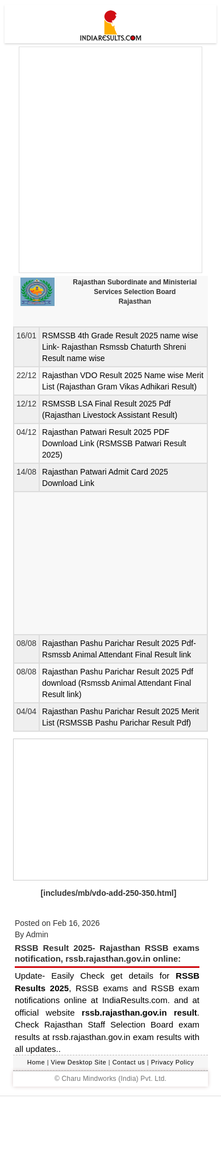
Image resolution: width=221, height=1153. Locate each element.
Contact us (128, 1062)
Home (36, 1062)
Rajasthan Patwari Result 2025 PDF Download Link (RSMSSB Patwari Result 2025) (114, 443)
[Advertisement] (110, 159)
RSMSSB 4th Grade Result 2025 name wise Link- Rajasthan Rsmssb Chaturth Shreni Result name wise (120, 347)
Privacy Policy (172, 1062)
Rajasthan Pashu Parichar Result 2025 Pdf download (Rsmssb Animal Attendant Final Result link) (117, 683)
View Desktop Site (79, 1062)
